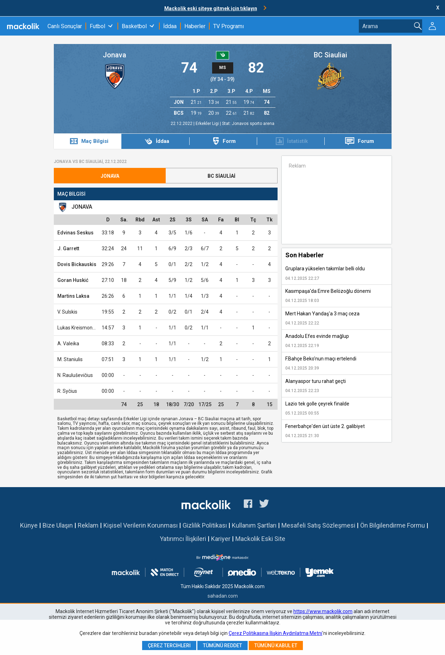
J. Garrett (68, 248)
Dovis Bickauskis (76, 264)
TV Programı (228, 26)
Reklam (88, 525)
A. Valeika (68, 343)
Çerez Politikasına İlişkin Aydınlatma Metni (275, 633)
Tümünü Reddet (222, 645)
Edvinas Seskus (75, 232)
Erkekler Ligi (208, 123)
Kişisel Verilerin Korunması (140, 525)
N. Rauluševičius (75, 375)
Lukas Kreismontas (78, 327)
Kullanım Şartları (254, 525)
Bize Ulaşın (58, 525)
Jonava (114, 55)
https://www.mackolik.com (322, 611)
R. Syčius (67, 391)
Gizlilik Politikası (205, 525)
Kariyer (220, 538)
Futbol (97, 26)
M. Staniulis (70, 359)
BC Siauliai (330, 55)
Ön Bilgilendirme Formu (392, 525)
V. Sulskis (67, 312)
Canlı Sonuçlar (64, 26)
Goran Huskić (72, 280)
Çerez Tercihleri (169, 645)
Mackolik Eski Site (260, 538)
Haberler (194, 26)
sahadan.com (223, 596)
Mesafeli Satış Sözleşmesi (318, 525)
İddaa (170, 26)
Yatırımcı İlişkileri (183, 538)
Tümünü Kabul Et (275, 645)
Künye (29, 525)
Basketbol (134, 26)
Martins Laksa (73, 296)
